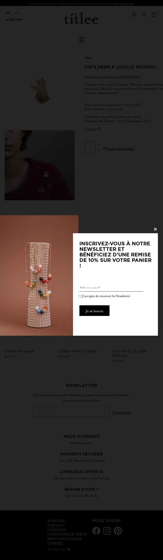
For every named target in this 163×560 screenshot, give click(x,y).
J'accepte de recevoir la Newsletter (104, 296)
